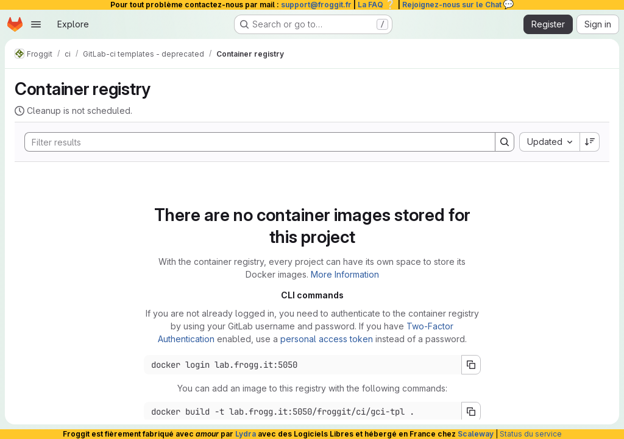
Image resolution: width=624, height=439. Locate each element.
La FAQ (377, 4)
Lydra (245, 433)
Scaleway (476, 433)
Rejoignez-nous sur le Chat (458, 4)
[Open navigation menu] (36, 24)
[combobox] (549, 142)
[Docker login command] (303, 364)
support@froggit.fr (316, 4)
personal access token (326, 339)
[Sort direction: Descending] (590, 142)
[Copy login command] (471, 364)
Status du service (531, 433)
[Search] (254, 142)
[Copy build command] (471, 411)
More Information (345, 274)
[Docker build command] (303, 411)
